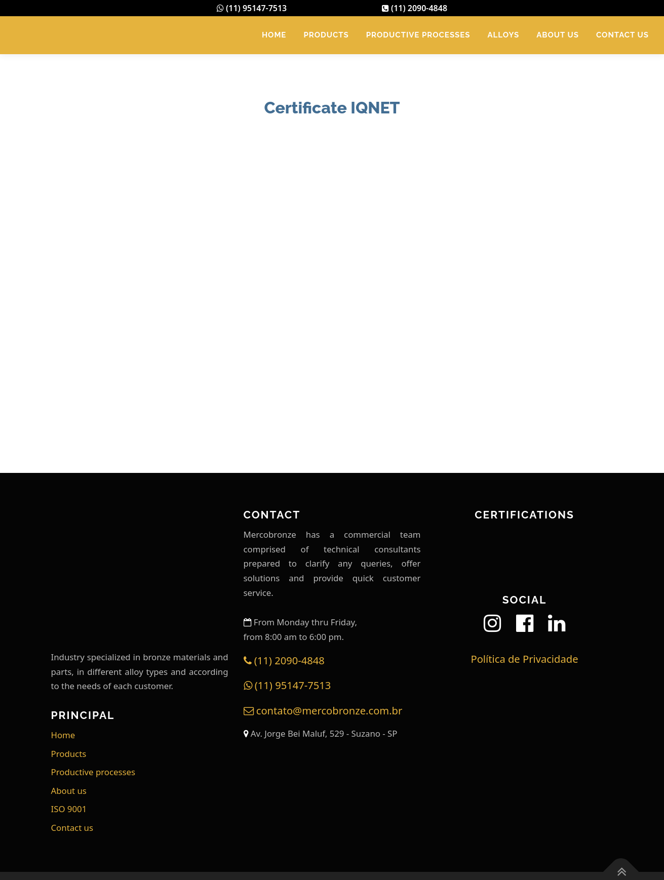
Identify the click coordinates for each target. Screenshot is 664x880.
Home (274, 34)
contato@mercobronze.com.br (323, 710)
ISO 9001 (69, 809)
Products (325, 34)
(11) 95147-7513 (252, 8)
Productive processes (418, 34)
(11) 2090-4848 (414, 8)
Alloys (503, 34)
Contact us (622, 34)
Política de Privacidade (524, 659)
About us (557, 34)
